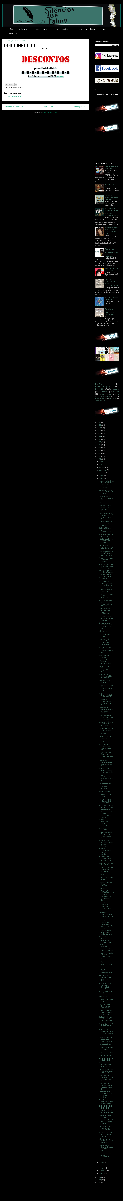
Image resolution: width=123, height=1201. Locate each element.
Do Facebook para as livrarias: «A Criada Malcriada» (106, 1019)
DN (114, 396)
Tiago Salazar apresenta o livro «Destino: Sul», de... (106, 702)
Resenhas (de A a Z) (64, 29)
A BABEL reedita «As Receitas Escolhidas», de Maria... (106, 814)
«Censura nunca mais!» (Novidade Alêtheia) (106, 1141)
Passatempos (11, 33)
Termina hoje (103, 487)
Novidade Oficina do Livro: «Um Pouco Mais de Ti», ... (106, 566)
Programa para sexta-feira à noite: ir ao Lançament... (106, 547)
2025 (99, 425)
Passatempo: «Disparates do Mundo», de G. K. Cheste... (105, 963)
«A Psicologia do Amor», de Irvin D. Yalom (106, 498)
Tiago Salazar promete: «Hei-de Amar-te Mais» (106, 1101)
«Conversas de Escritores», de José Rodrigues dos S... (105, 897)
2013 (99, 459)
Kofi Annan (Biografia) (103, 829)
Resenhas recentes (43, 29)
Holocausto (104, 392)
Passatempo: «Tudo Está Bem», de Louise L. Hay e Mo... (106, 955)
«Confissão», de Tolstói (110, 185)
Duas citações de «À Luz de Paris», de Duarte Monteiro (106, 553)
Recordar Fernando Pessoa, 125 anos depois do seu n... (106, 858)
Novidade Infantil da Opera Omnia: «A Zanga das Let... (106, 717)
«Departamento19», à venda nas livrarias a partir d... (106, 516)
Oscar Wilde (99, 398)
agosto (101, 473)
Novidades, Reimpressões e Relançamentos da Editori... (106, 915)
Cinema (116, 392)
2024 (99, 428)
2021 (99, 436)
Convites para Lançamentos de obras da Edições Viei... (106, 763)
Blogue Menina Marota (104, 656)
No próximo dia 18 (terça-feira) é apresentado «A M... (105, 835)
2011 (99, 1180)
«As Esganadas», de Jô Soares (106, 992)
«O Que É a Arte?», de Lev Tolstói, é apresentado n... (105, 695)
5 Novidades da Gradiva (104, 681)
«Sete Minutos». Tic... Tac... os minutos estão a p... (106, 523)
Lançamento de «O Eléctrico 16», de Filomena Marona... (105, 508)
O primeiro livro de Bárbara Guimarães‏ (105, 884)
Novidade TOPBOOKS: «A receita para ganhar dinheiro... (106, 931)
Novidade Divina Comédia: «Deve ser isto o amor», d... (105, 1086)
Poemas (116, 389)
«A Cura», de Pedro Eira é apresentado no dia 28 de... (105, 603)
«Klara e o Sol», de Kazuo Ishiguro (111, 269)
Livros (98, 383)
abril (101, 1165)
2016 (99, 450)
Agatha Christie (105, 394)
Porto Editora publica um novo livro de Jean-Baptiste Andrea (111, 311)
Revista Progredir (100, 400)
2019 (99, 442)
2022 (99, 433)
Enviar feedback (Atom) (49, 113)
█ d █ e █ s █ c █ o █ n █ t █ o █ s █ (106, 1059)
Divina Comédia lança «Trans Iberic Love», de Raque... (105, 793)
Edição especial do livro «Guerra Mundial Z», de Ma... (105, 747)
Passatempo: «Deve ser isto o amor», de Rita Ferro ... (106, 596)
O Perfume (102, 503)
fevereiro (102, 1171)
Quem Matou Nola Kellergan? (105, 578)
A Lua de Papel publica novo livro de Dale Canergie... (106, 843)
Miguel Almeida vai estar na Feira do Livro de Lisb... (105, 1012)
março (101, 1168)
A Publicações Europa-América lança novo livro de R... (105, 978)
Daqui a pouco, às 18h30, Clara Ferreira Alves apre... (105, 739)
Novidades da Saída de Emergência (106, 535)
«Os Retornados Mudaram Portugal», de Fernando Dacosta (106, 947)
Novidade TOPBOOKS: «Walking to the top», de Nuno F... (106, 923)
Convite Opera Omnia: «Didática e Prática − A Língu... (106, 1148)
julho (101, 476)
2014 (99, 456)
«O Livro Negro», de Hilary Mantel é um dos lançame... (106, 676)
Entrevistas (112, 398)
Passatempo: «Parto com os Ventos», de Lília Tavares (106, 1054)
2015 (99, 453)
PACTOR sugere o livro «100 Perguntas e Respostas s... (105, 822)
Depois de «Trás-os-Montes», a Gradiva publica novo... (106, 687)
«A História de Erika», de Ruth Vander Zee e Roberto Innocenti (111, 282)
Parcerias (103, 29)
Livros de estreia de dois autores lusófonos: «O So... (106, 1039)
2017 (99, 448)
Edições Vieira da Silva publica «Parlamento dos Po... (106, 755)
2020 (99, 439)
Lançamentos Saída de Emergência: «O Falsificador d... (106, 890)
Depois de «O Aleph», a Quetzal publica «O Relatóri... (106, 710)
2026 (99, 422)
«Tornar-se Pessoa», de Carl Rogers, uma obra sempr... (106, 1025)
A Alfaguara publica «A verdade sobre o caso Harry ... (106, 572)
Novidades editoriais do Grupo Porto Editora (106, 1121)
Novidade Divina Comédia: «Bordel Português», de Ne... (106, 1078)
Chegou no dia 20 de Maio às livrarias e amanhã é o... (106, 1071)
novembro (103, 464)
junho (101, 478)
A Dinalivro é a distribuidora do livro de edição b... (106, 770)
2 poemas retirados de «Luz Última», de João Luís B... (106, 1064)
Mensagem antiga (80, 107)
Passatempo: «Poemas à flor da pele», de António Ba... (106, 777)
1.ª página (10, 29)
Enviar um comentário (14, 96)
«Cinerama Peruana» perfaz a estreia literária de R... (106, 1134)
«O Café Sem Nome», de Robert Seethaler (111, 197)
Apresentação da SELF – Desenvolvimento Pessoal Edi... (106, 1046)
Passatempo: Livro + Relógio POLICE (111, 168)
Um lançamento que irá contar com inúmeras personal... (106, 731)
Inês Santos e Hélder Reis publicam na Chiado (106, 541)
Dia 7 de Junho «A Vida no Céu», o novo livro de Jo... (106, 1128)
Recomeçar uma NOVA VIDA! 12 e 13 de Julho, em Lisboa (105, 625)
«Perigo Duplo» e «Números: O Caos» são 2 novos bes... (105, 986)
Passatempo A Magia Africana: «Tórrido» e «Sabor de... (106, 1156)
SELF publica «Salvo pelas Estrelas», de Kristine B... (106, 492)
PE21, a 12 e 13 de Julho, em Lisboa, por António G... (105, 583)
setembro (102, 470)
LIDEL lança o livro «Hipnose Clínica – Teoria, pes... (106, 801)
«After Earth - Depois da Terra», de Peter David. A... (106, 1006)
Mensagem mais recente (13, 107)
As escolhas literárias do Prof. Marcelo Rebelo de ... (106, 483)
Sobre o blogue (25, 29)
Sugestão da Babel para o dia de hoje (106, 1111)
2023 (99, 431)
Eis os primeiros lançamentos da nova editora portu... (105, 1094)
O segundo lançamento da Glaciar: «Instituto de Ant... (106, 876)
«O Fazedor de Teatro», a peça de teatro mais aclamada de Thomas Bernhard (111, 211)
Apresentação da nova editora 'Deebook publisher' (105, 785)
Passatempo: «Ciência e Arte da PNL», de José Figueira (106, 851)
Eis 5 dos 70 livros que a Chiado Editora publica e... (106, 530)
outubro (102, 467)
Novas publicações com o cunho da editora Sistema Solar (111, 230)
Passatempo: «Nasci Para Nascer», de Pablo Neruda (106, 560)
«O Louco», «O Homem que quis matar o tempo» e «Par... (106, 1032)
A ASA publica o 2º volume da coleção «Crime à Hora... (106, 649)
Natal (117, 394)
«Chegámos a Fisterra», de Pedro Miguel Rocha (104, 633)
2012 (99, 1177)
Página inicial (48, 107)
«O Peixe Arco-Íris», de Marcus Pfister (112, 298)
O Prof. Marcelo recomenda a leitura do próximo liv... (104, 611)
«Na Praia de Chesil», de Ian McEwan (106, 864)
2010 (99, 1183)
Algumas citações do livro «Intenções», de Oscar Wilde (106, 661)
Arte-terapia (103, 396)
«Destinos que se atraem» (105, 1116)
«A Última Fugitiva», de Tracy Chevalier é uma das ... (106, 618)
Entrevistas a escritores (86, 29)
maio (101, 1162)
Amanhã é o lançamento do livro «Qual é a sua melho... (106, 998)
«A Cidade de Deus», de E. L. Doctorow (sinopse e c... (106, 807)
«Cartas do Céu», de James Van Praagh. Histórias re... (106, 869)
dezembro (103, 461)
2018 (99, 445)
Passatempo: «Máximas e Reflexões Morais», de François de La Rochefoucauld (111, 252)
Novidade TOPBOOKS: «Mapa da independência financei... (105, 906)
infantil (99, 389)
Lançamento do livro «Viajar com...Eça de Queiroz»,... (106, 724)
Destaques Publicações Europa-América (105, 971)
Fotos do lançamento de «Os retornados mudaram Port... (106, 939)
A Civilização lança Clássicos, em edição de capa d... (105, 668)
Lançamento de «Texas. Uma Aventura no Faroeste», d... (104, 641)
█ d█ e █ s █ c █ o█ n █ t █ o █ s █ (106, 1107)
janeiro (101, 1173)
